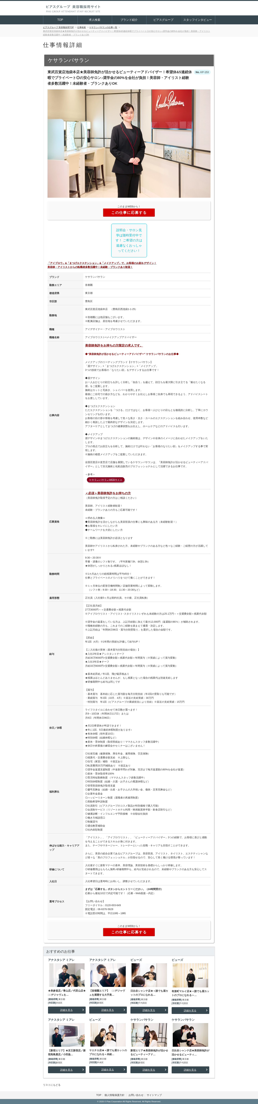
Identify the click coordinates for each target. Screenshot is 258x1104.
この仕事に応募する (129, 213)
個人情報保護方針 (114, 1095)
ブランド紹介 (129, 19)
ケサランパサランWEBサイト (105, 479)
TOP (60, 19)
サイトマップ (154, 1095)
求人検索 (94, 19)
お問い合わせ (136, 1095)
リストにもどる (52, 1084)
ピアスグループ (163, 19)
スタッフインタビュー (197, 19)
